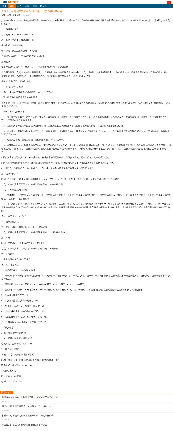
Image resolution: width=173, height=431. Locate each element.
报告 (35, 6)
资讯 (12, 6)
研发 (19, 6)
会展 (27, 6)
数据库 (43, 6)
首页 (4, 6)
